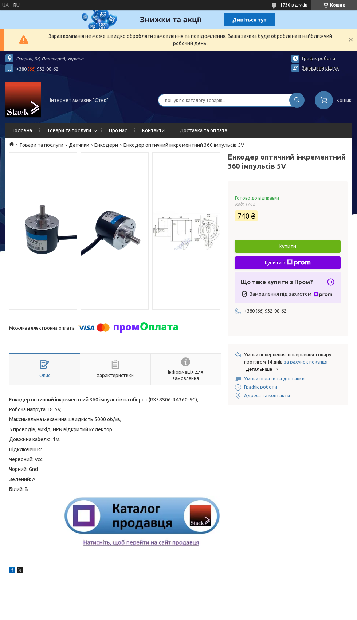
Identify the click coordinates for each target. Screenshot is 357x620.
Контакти (153, 130)
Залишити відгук (320, 67)
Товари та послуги (69, 130)
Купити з (288, 262)
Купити (287, 246)
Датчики (79, 145)
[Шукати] (297, 100)
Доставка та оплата (203, 130)
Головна (22, 130)
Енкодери (106, 145)
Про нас (118, 130)
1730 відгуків (293, 5)
